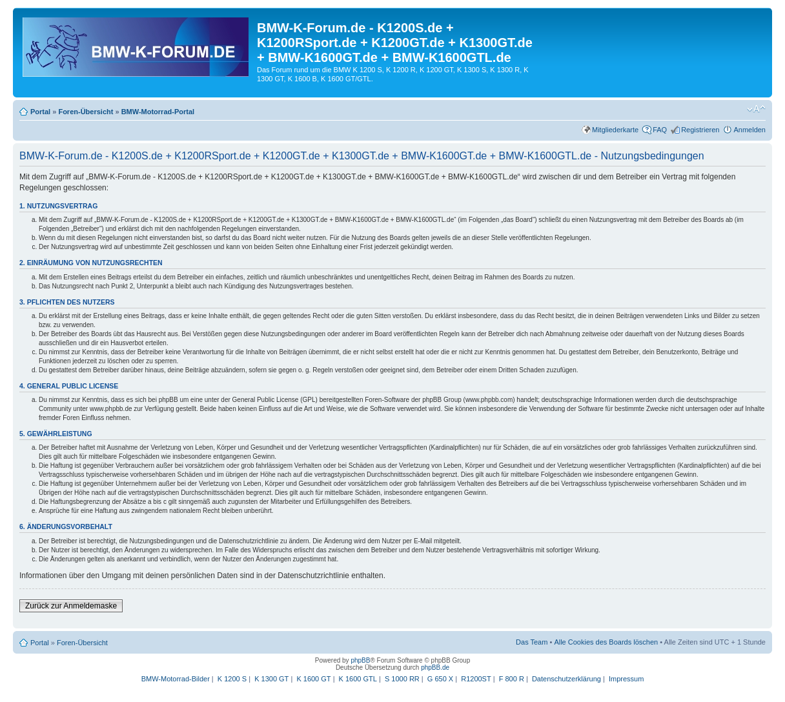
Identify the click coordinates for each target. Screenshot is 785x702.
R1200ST (476, 679)
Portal (40, 111)
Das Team (531, 642)
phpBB (360, 660)
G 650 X (440, 679)
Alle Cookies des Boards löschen (606, 642)
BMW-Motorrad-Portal (157, 111)
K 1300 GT (271, 679)
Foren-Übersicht (85, 111)
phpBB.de (435, 667)
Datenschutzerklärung (566, 679)
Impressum (626, 679)
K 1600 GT (313, 679)
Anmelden (749, 130)
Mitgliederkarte (615, 130)
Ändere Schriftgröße (756, 109)
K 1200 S (232, 679)
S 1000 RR (402, 679)
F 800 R (511, 679)
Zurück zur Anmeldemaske (71, 605)
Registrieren (700, 130)
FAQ (660, 130)
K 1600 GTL (358, 679)
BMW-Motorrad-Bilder (175, 679)
